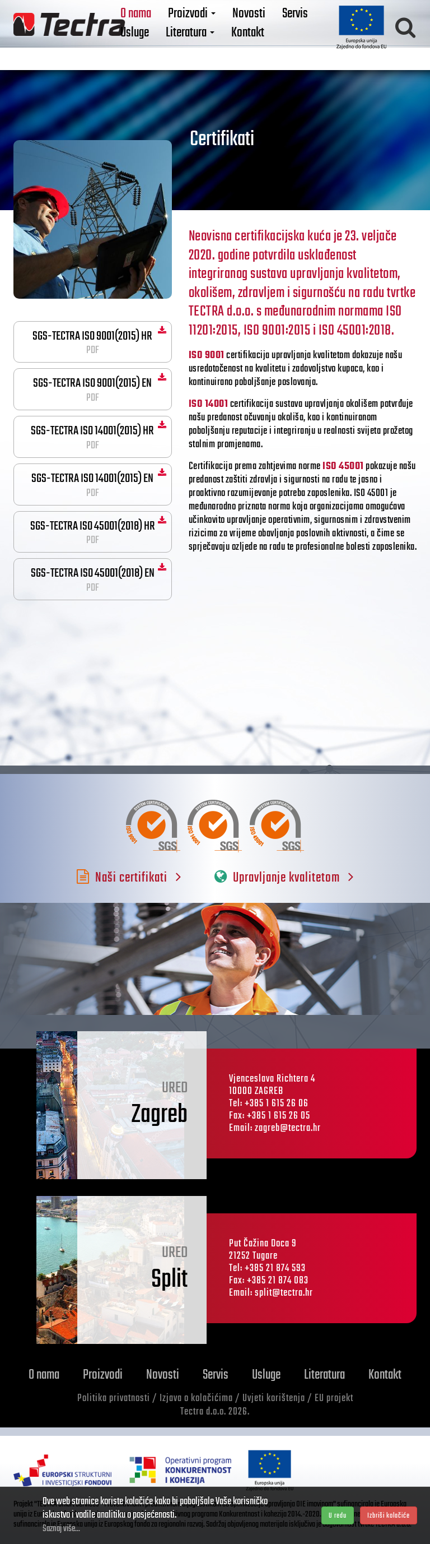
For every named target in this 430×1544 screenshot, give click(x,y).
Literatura (206, 39)
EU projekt (334, 1398)
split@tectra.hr (284, 1293)
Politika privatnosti (113, 1398)
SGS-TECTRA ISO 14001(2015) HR (93, 437)
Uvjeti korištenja (273, 1398)
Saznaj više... (61, 1529)
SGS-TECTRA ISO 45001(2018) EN (93, 579)
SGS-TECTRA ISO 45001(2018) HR (93, 532)
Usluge (151, 39)
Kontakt (264, 39)
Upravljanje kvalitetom (284, 878)
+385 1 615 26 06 (277, 1104)
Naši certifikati (129, 878)
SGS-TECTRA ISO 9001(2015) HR (93, 342)
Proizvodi (208, 20)
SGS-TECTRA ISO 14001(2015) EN (93, 485)
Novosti (265, 20)
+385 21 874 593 (275, 1268)
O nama (152, 20)
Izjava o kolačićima (196, 1398)
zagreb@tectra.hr (288, 1128)
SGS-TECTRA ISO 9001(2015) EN (93, 389)
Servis (311, 20)
